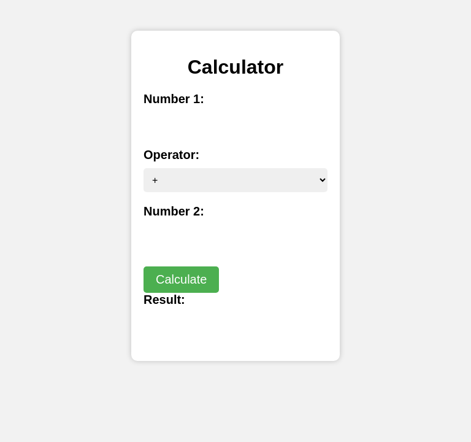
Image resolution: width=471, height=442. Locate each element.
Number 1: (174, 99)
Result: (164, 299)
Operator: (171, 154)
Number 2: (174, 211)
